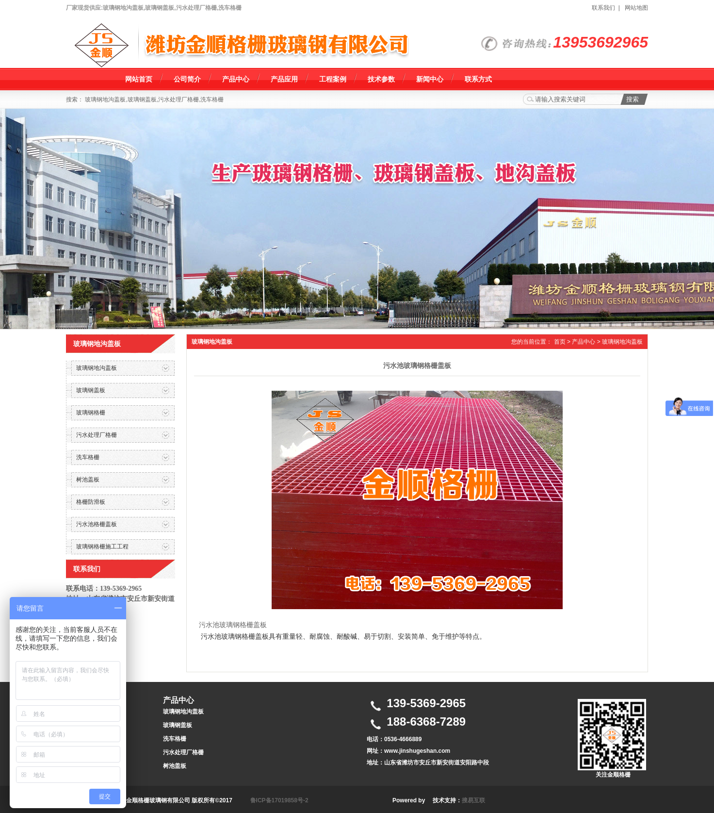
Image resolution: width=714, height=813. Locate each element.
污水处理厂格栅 (183, 752)
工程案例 (332, 79)
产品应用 (284, 79)
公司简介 (187, 79)
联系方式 (478, 79)
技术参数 (381, 79)
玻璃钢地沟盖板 (622, 341)
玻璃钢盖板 (177, 725)
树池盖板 (174, 766)
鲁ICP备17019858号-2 (279, 800)
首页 (560, 341)
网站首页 (138, 79)
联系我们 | (607, 7)
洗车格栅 (174, 738)
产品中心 (235, 79)
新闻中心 (429, 79)
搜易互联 (473, 800)
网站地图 (636, 7)
